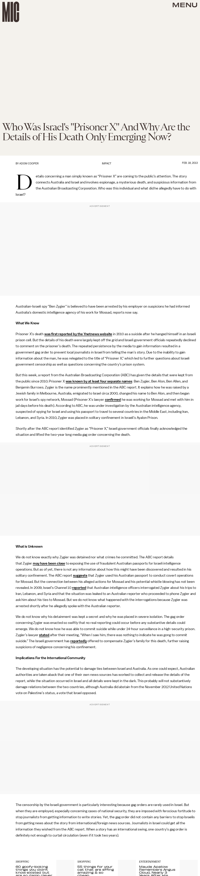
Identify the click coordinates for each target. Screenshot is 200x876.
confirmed (113, 399)
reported (79, 587)
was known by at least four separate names (99, 381)
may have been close (49, 563)
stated (44, 635)
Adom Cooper (29, 163)
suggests (80, 575)
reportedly (78, 641)
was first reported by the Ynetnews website (78, 334)
